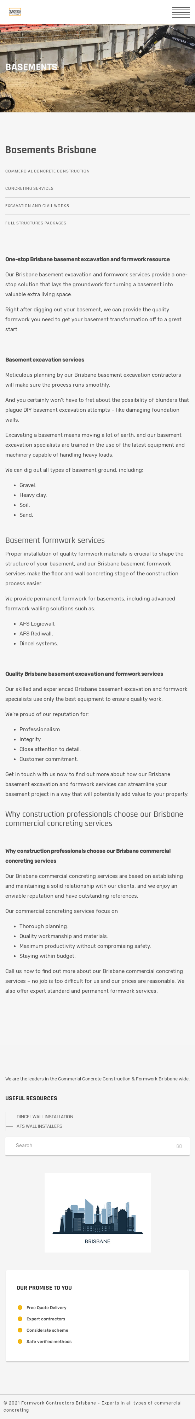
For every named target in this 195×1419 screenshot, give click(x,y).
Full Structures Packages (36, 223)
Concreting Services (29, 188)
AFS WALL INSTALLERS (39, 1126)
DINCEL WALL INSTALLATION (45, 1117)
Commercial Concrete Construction (47, 171)
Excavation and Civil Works (37, 206)
